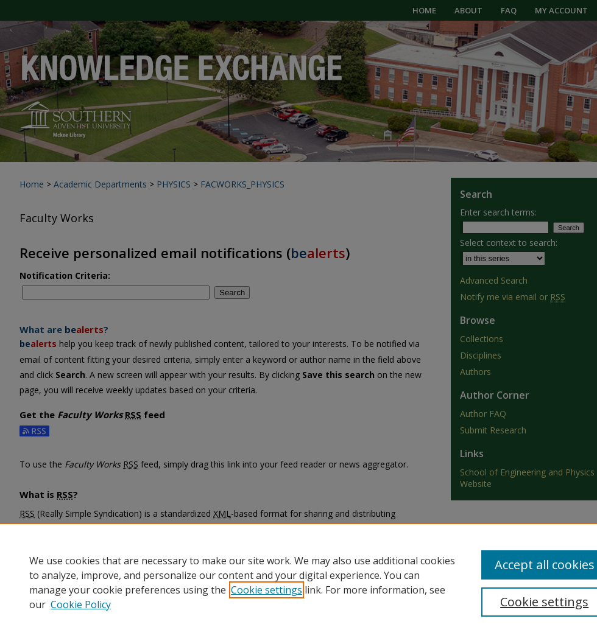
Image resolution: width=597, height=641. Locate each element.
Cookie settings (266, 590)
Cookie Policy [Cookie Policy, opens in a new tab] (81, 604)
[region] (298, 582)
